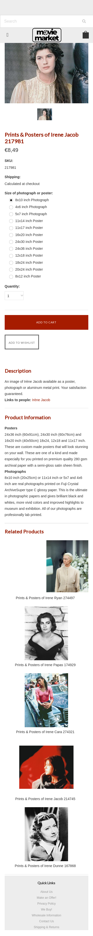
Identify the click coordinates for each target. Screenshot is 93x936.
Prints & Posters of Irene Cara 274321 (45, 732)
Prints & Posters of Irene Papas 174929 (45, 665)
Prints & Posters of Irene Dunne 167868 (45, 866)
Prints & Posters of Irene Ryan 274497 (45, 598)
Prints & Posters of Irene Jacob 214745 (45, 799)
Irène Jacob (41, 400)
